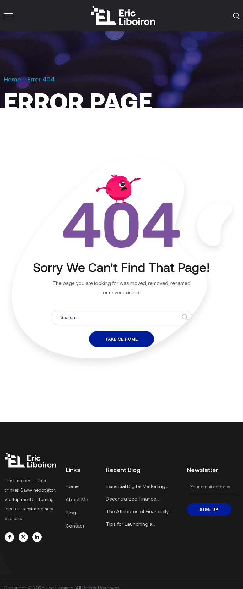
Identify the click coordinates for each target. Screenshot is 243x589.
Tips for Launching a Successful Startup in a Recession (132, 525)
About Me (77, 499)
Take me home (121, 339)
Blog (71, 512)
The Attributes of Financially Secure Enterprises (137, 512)
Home (12, 79)
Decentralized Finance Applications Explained (132, 499)
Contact (75, 526)
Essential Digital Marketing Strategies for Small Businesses (141, 487)
